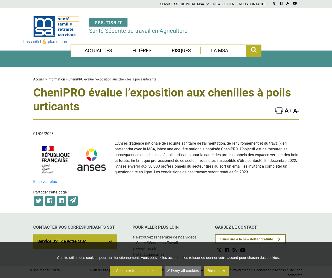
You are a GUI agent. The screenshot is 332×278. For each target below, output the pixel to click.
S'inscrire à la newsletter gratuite (246, 239)
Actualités (98, 50)
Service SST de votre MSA (182, 4)
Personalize (216, 271)
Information (56, 79)
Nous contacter (253, 4)
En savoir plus (45, 181)
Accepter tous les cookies (136, 271)
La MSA (219, 50)
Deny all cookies (183, 271)
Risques (181, 50)
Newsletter (223, 4)
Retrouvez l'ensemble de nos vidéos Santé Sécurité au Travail (166, 240)
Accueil (38, 79)
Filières (141, 50)
